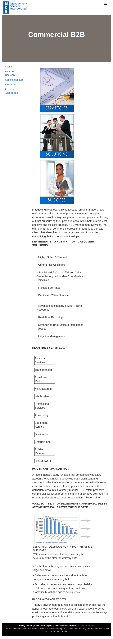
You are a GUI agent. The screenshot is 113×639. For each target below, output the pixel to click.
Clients (8, 66)
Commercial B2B (14, 80)
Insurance (10, 84)
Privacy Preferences (86, 626)
